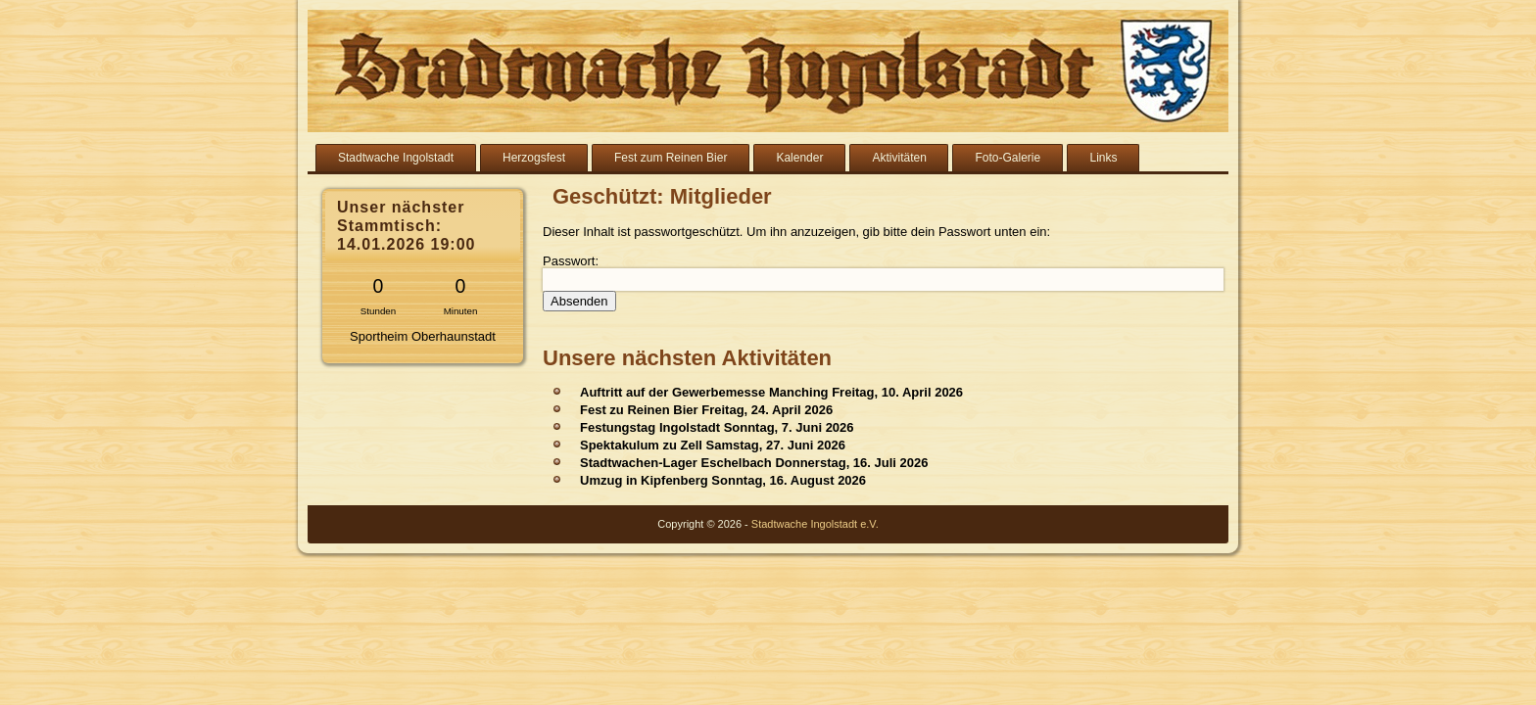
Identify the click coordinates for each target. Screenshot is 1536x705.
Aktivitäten (899, 157)
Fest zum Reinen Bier (670, 157)
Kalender (799, 157)
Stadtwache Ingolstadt (396, 157)
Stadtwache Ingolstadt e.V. (815, 524)
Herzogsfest (534, 157)
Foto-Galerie (1007, 157)
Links (1103, 157)
